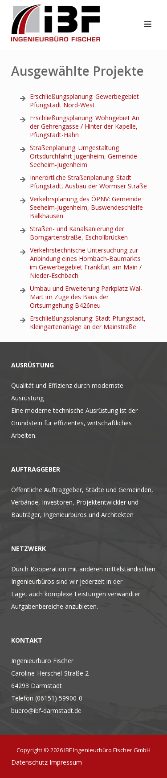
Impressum (65, 762)
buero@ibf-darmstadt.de (46, 710)
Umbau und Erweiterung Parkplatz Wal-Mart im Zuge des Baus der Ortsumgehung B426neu (86, 297)
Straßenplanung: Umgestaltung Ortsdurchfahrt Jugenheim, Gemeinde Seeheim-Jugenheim (83, 156)
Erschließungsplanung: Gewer (72, 96)
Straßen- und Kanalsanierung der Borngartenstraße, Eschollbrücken (79, 232)
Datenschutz (29, 762)
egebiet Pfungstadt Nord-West (84, 100)
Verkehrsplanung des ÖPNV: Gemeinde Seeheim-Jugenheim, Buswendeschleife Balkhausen (86, 207)
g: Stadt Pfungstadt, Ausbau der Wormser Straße (88, 181)
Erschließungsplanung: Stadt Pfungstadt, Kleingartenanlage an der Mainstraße (88, 322)
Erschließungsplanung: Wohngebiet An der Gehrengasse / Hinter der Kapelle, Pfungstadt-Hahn (84, 126)
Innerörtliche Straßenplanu (68, 177)
